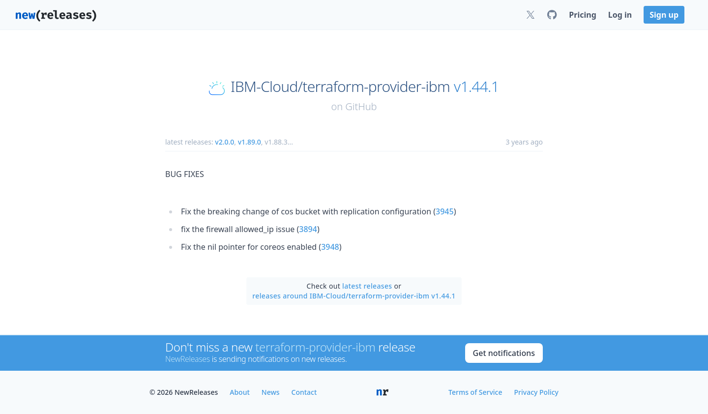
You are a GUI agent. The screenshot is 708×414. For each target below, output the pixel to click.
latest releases (367, 286)
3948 (330, 246)
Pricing (582, 14)
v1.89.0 (249, 142)
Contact (304, 392)
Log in (620, 14)
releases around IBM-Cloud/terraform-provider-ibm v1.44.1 (353, 295)
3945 (445, 211)
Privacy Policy (536, 392)
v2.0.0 (224, 142)
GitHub (361, 106)
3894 (308, 229)
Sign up (663, 14)
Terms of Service (475, 392)
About (240, 392)
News (271, 392)
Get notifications (504, 353)
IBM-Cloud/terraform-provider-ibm (340, 86)
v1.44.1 (476, 86)
